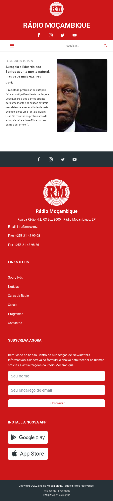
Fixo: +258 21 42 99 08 (24, 236)
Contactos (15, 323)
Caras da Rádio (18, 296)
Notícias (14, 287)
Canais (12, 305)
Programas (15, 314)
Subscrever (56, 403)
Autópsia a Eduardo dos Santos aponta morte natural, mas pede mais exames (28, 71)
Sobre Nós (15, 277)
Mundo (9, 82)
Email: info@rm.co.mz (23, 227)
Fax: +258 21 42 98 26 (23, 245)
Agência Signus (61, 494)
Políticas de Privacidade (56, 490)
